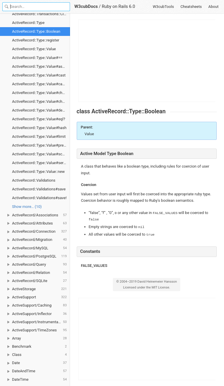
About (213, 6)
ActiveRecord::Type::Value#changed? (41, 93)
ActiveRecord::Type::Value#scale (39, 154)
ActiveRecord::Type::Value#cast (38, 75)
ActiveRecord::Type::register (35, 40)
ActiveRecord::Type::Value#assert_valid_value (41, 66)
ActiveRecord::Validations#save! (39, 198)
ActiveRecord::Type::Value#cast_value (41, 84)
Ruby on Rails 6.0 (118, 6)
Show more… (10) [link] (27, 206)
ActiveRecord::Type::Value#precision (41, 145)
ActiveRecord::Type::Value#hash (39, 128)
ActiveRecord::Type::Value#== (37, 57)
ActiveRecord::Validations (33, 180)
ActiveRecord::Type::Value (34, 49)
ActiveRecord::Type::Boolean (36, 31)
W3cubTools (163, 6)
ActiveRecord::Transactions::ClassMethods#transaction (41, 14)
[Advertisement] (147, 61)
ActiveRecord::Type (28, 22)
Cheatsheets (191, 6)
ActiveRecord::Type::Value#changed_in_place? (41, 101)
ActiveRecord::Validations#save (39, 189)
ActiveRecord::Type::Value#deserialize (41, 110)
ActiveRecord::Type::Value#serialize (41, 163)
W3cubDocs (86, 6)
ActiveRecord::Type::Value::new (38, 171)
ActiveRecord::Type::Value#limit (39, 136)
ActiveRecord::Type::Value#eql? (38, 119)
